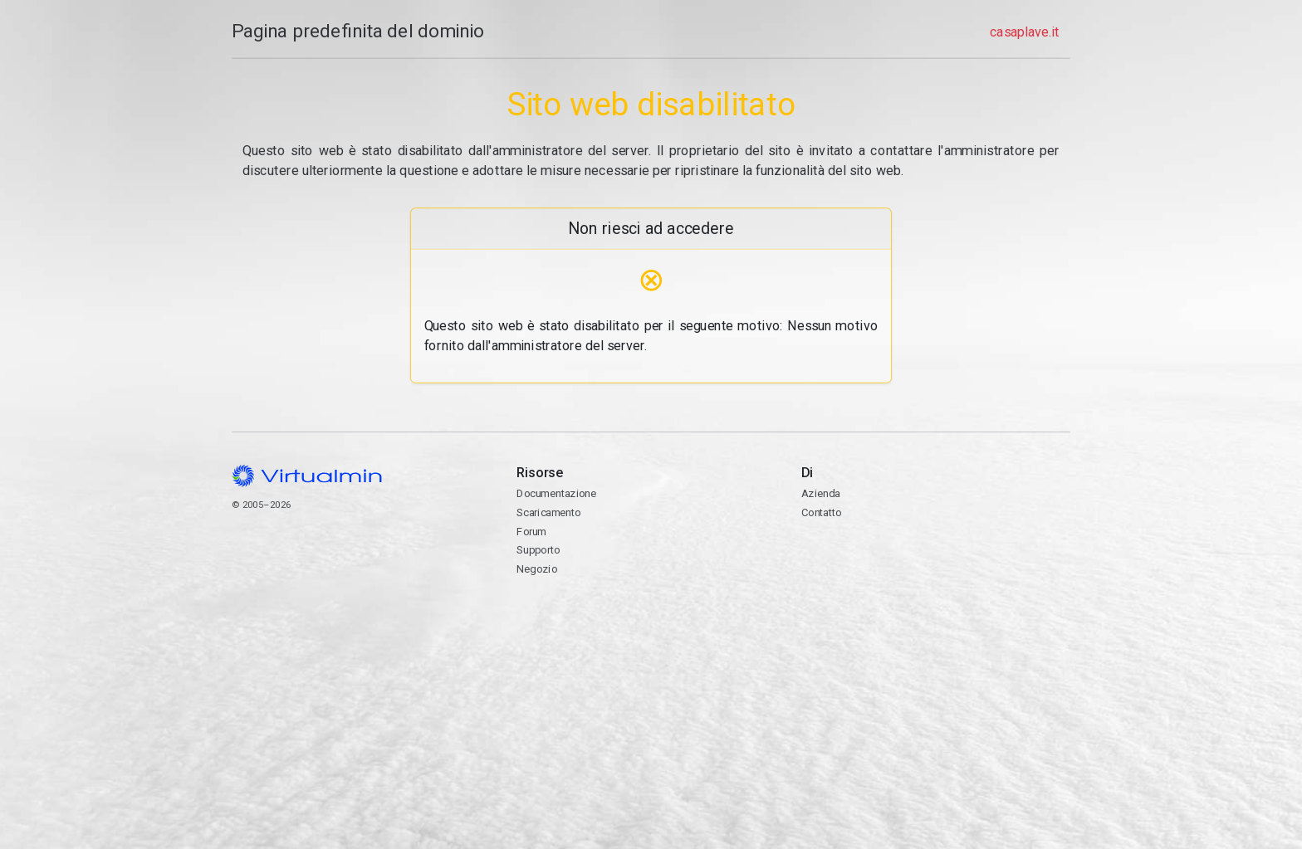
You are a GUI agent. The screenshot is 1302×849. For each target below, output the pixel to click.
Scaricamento (548, 512)
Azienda (820, 493)
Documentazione (556, 493)
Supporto (538, 550)
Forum (531, 531)
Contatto (935, 567)
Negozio (536, 569)
